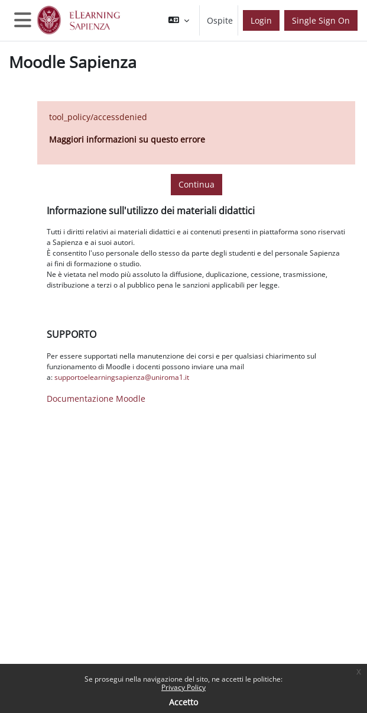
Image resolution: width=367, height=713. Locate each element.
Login (261, 20)
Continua (196, 184)
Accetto (183, 702)
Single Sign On (321, 20)
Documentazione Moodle (96, 398)
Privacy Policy (183, 687)
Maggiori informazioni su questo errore (127, 139)
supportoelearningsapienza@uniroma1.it (121, 377)
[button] (179, 20)
